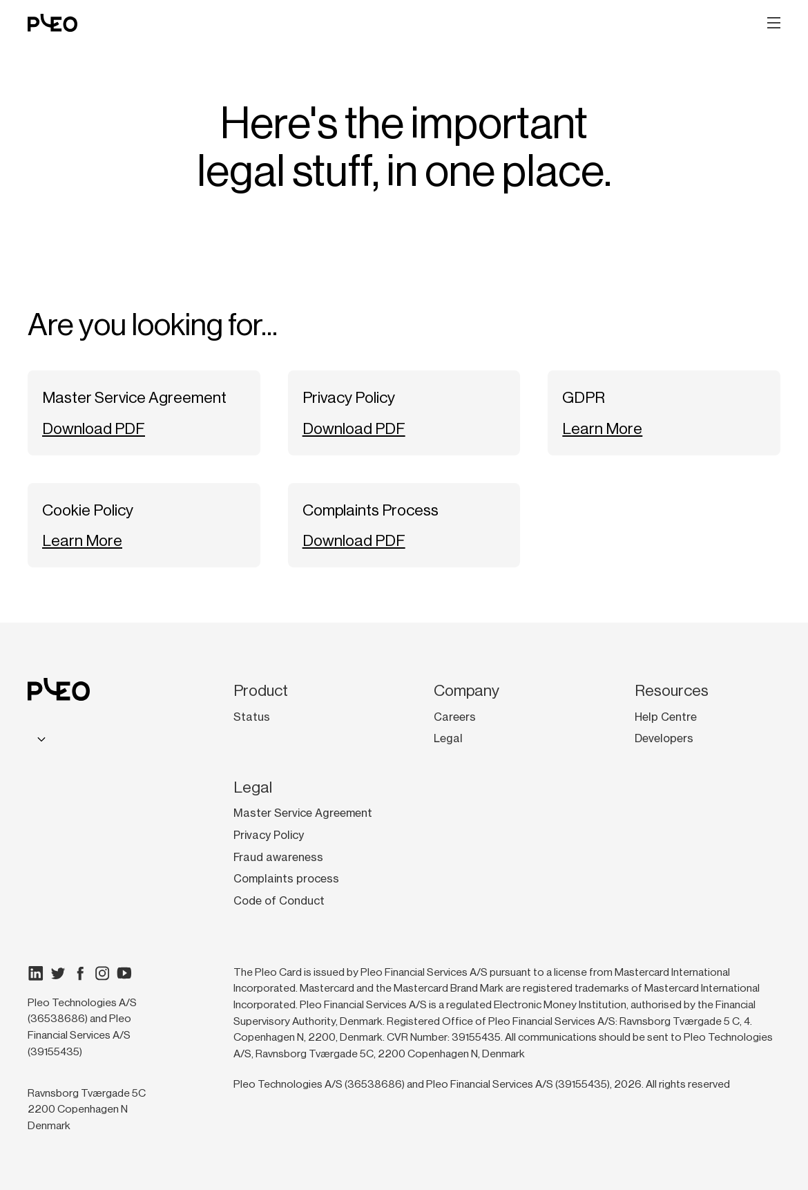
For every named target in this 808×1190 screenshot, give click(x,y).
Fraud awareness (278, 857)
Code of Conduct (279, 900)
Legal (448, 738)
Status (251, 717)
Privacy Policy (268, 835)
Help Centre (666, 717)
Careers (455, 717)
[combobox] (39, 738)
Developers (664, 738)
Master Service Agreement (302, 813)
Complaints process (286, 878)
